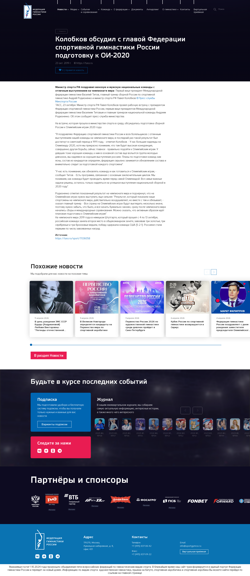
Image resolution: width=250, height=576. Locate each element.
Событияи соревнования (89, 10)
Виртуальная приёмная (194, 551)
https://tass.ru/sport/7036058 (72, 238)
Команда (105, 9)
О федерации (121, 9)
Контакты (185, 9)
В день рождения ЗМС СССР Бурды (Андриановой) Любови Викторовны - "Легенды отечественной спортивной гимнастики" (52, 329)
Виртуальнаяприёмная (200, 10)
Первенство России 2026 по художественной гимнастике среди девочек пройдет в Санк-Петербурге (149, 328)
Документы (137, 9)
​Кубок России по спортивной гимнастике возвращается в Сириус (195, 326)
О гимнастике (169, 9)
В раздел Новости (48, 357)
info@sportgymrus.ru (190, 546)
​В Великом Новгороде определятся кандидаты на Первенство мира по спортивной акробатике (99, 328)
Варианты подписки (54, 424)
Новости (62, 9)
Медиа (73, 9)
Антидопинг (153, 9)
